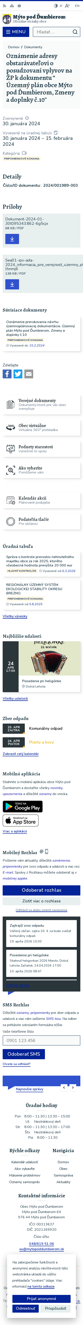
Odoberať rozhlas (41, 890)
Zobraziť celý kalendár (21, 753)
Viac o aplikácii (15, 831)
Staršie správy (17, 984)
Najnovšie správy (29, 1089)
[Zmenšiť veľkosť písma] (61, 5)
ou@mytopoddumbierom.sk (41, 1249)
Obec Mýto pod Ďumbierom (54, 1306)
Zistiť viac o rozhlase (41, 901)
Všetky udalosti (15, 698)
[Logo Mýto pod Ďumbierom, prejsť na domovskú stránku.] (41, 19)
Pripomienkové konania (21, 158)
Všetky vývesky (15, 616)
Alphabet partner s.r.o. (62, 1300)
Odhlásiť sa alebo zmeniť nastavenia (41, 910)
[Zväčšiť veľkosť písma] (67, 5)
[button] (64, 1087)
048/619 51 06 (41, 1243)
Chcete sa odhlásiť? (17, 1064)
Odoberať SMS (24, 1054)
